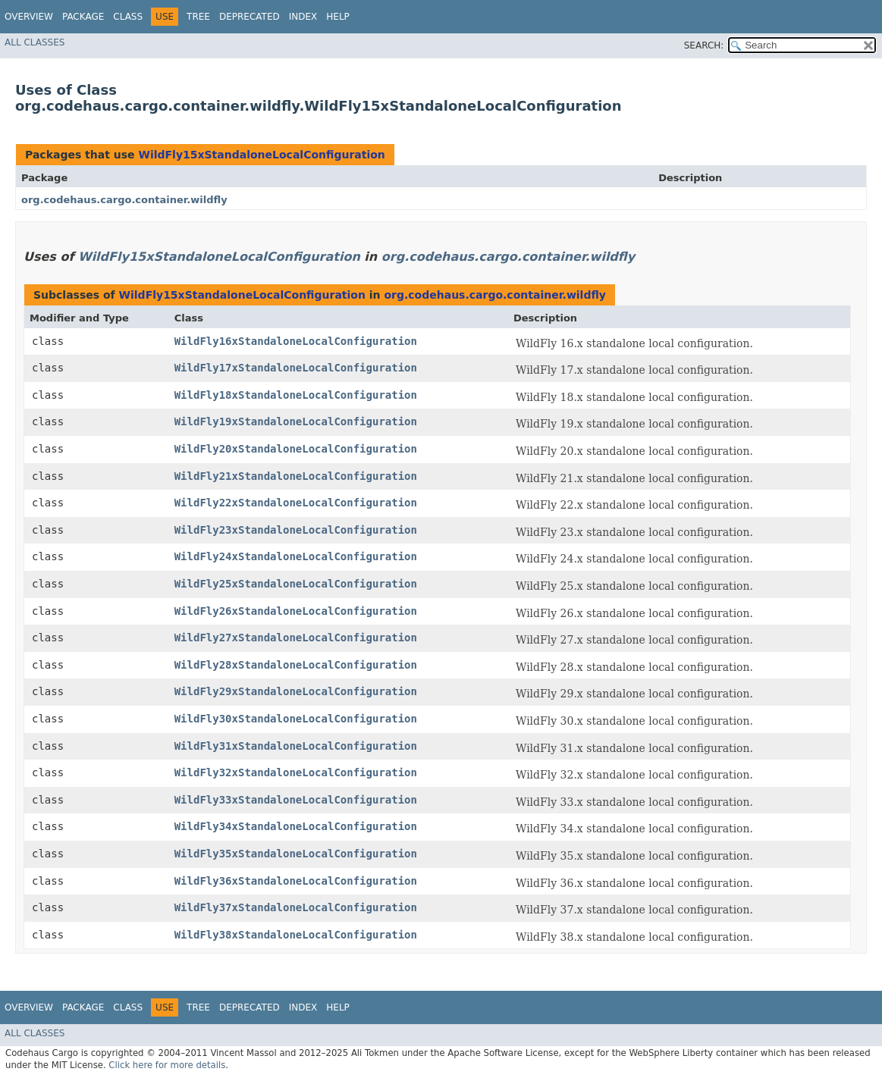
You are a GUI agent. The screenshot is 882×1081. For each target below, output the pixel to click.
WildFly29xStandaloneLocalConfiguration (295, 691)
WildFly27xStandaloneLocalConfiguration (295, 637)
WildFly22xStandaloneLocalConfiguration (295, 503)
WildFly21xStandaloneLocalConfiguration (295, 476)
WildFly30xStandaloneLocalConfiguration (295, 719)
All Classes (34, 42)
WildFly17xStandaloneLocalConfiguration (295, 368)
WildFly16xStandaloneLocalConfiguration (295, 341)
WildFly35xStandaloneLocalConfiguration (295, 854)
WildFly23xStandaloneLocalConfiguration (295, 530)
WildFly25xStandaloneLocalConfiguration (295, 584)
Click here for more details (166, 1065)
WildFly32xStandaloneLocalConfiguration (295, 772)
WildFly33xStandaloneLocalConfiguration (295, 800)
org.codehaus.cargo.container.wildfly (124, 199)
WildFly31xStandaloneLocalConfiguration (295, 746)
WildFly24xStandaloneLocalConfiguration (295, 556)
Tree (198, 16)
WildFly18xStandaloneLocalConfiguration (295, 395)
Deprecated (249, 16)
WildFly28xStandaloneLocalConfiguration (295, 665)
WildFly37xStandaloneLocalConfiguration (295, 907)
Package (83, 16)
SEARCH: (704, 45)
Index (303, 16)
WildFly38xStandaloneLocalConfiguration (295, 935)
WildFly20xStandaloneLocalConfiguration (295, 449)
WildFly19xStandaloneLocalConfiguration (295, 421)
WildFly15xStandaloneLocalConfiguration (261, 155)
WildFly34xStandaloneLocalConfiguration (295, 826)
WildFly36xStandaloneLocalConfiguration (295, 881)
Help (338, 16)
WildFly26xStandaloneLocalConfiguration (295, 611)
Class (128, 16)
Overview (29, 16)
